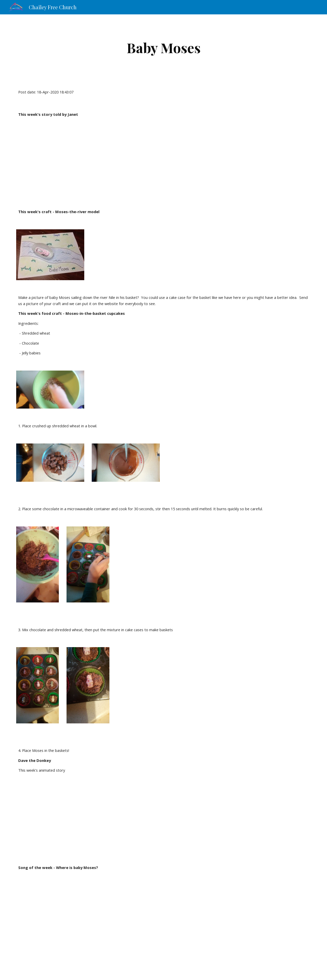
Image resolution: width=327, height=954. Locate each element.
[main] (163, 47)
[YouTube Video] (75, 163)
